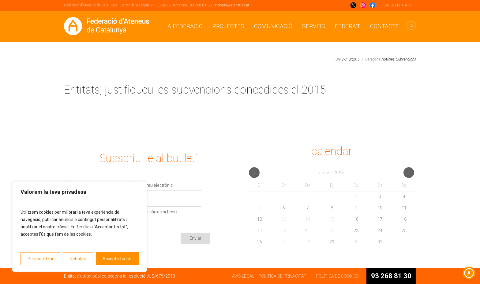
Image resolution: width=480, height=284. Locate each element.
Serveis (313, 26)
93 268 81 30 (201, 5)
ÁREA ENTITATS (397, 5)
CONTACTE (384, 26)
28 (307, 241)
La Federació (183, 26)
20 (283, 230)
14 (307, 219)
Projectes (228, 26)
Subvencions (406, 59)
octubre (332, 172)
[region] (79, 227)
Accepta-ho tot (117, 258)
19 (259, 230)
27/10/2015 (350, 59)
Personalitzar (41, 258)
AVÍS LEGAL (243, 276)
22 (331, 230)
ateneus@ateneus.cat (232, 5)
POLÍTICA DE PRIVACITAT (282, 276)
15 (331, 219)
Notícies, (388, 59)
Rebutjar (78, 258)
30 (356, 241)
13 (283, 219)
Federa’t (347, 26)
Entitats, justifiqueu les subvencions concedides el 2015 (195, 89)
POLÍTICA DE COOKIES (337, 276)
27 (283, 241)
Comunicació (273, 26)
